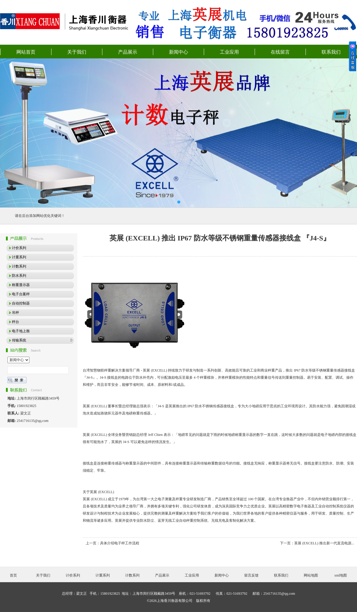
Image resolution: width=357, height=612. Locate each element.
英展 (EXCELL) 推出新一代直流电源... (324, 543)
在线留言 (280, 52)
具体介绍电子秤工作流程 (119, 543)
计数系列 (132, 575)
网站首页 (25, 52)
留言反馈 (251, 575)
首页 (13, 575)
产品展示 (127, 52)
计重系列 (102, 575)
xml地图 (340, 575)
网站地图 (311, 575)
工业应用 (229, 52)
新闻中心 (178, 52)
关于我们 (76, 52)
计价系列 (73, 575)
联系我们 (331, 52)
